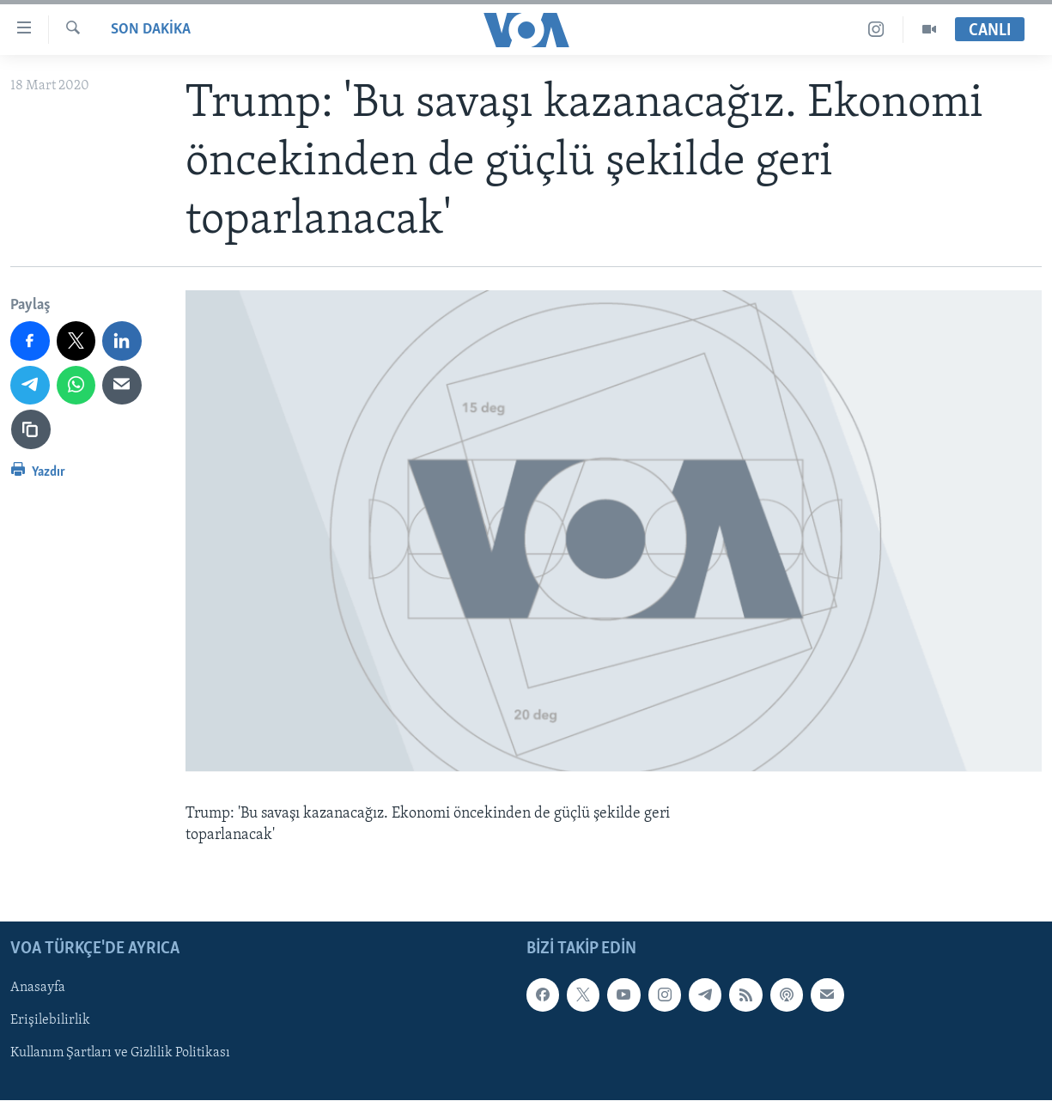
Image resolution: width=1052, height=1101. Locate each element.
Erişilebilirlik (50, 1021)
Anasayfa (37, 988)
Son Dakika (151, 29)
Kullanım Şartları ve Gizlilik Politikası (120, 1054)
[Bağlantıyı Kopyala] (31, 429)
